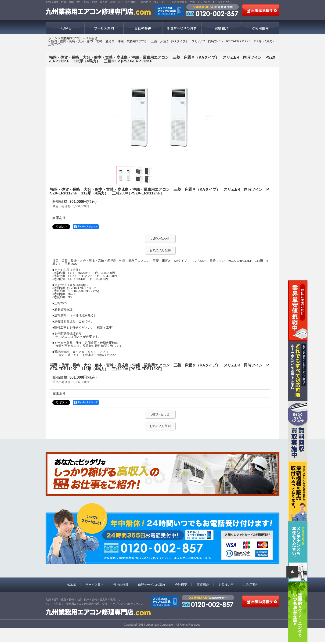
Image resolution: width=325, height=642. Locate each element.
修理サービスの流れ (182, 28)
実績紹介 (221, 28)
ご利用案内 (259, 28)
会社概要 (181, 584)
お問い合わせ (160, 238)
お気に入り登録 (160, 250)
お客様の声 (226, 584)
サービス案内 (104, 28)
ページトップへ (292, 571)
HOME (65, 28)
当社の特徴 (142, 28)
